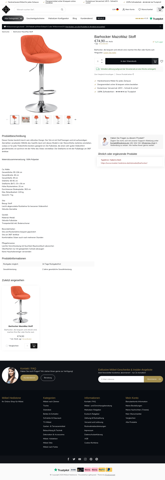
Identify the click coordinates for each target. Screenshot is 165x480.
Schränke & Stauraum (52, 418)
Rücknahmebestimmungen (95, 426)
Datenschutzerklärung (93, 434)
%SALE (100, 18)
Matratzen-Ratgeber (92, 410)
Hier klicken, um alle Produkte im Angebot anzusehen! (85, 27)
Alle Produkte (131, 422)
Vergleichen (14, 346)
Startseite (5, 32)
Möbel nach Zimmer (51, 401)
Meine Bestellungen (134, 405)
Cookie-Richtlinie (91, 443)
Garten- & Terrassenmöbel (54, 426)
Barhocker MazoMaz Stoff (23, 32)
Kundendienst (87, 18)
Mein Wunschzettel (133, 414)
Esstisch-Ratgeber (92, 414)
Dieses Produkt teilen (125, 74)
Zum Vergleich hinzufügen (103, 74)
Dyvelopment (110, 475)
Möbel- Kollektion (50, 438)
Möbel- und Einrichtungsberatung (98, 405)
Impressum (88, 430)
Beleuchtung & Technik (52, 430)
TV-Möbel (47, 422)
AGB (86, 438)
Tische (46, 405)
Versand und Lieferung (93, 422)
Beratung (48, 377)
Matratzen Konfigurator (58, 18)
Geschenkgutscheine (35, 18)
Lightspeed (92, 475)
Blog (75, 18)
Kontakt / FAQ (90, 401)
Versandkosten (103, 44)
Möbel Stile (47, 443)
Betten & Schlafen (50, 414)
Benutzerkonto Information (136, 401)
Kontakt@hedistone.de (119, 143)
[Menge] (27, 345)
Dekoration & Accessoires (53, 434)
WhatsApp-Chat (148, 143)
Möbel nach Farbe (50, 447)
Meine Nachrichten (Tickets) (137, 410)
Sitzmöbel (47, 410)
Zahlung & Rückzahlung (94, 418)
